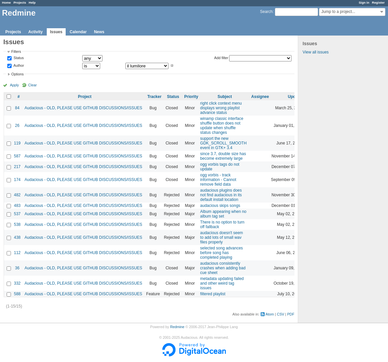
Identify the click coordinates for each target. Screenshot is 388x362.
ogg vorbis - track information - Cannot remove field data (218, 180)
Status (18, 58)
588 (17, 294)
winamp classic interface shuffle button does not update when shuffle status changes (221, 125)
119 (17, 143)
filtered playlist (213, 294)
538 (17, 224)
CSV (280, 314)
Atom (270, 314)
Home (6, 2)
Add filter (221, 58)
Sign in (364, 2)
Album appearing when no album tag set (223, 214)
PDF (290, 314)
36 (17, 268)
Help (32, 2)
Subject (225, 96)
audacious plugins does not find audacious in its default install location (221, 195)
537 (17, 214)
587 (17, 156)
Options (17, 74)
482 (17, 195)
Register (378, 2)
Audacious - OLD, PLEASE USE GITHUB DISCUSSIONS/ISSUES (83, 108)
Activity (35, 32)
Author (18, 65)
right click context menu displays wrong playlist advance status (221, 108)
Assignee (260, 96)
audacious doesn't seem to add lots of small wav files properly (221, 237)
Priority (191, 96)
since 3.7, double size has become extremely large (223, 156)
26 (17, 125)
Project (85, 96)
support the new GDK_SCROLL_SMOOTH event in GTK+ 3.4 (223, 143)
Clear (32, 85)
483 (17, 205)
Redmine (177, 327)
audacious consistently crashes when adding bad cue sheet (223, 268)
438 (17, 237)
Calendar (78, 32)
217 (17, 166)
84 (17, 108)
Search (266, 11)
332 (17, 283)
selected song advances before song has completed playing (221, 253)
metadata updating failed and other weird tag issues (222, 283)
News (99, 32)
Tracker (154, 96)
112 (17, 252)
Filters (16, 51)
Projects (20, 2)
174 (17, 179)
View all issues (316, 52)
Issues (56, 32)
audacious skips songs (220, 205)
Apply (14, 85)
